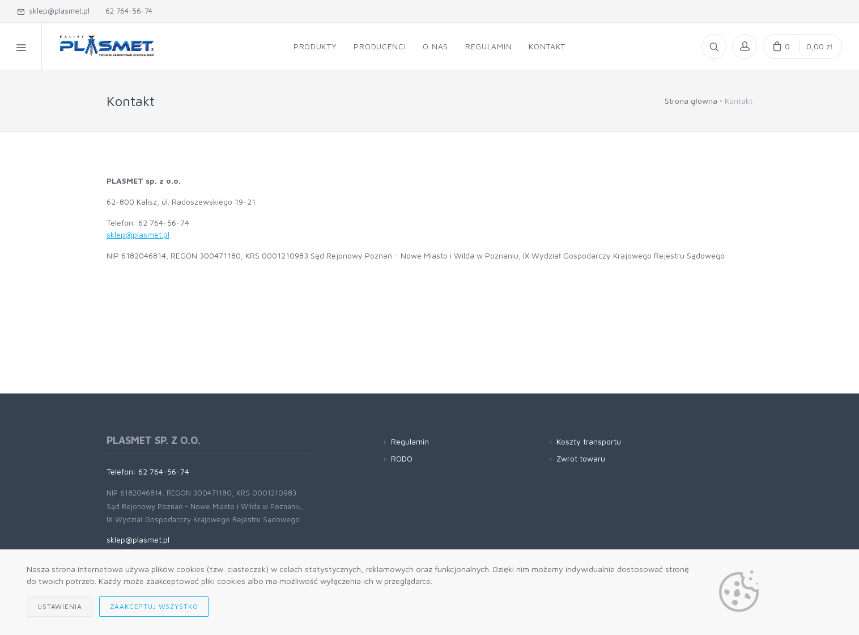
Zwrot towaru (580, 458)
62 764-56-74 (126, 10)
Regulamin (410, 441)
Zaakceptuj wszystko (154, 606)
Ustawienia (59, 606)
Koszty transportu (588, 441)
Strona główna (691, 100)
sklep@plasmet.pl (53, 10)
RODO (402, 458)
